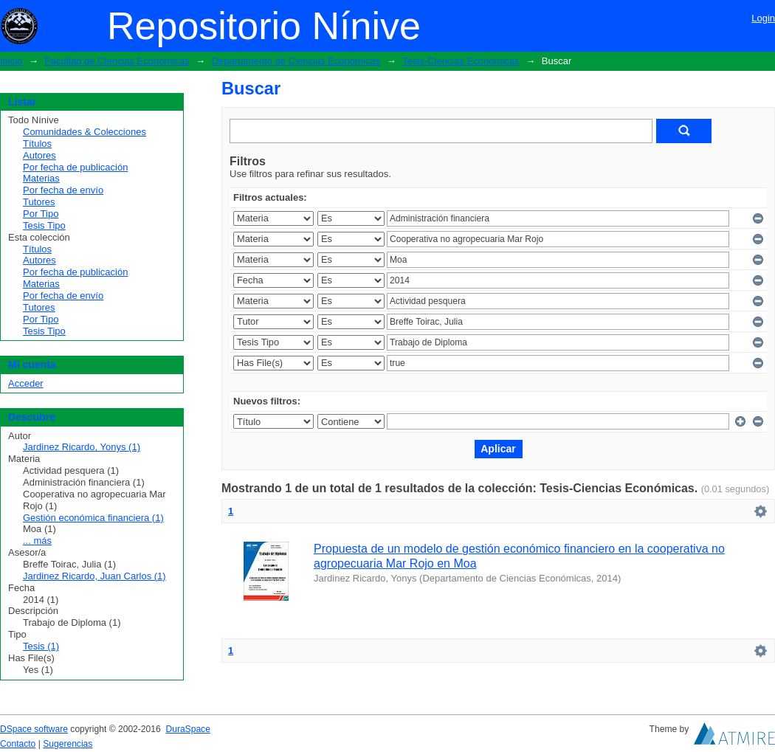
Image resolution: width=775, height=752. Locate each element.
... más (37, 540)
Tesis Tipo (44, 225)
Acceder (26, 383)
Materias (41, 178)
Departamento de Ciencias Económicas (296, 60)
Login (763, 18)
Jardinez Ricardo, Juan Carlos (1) (94, 576)
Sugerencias (67, 744)
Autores (39, 155)
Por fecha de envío (63, 190)
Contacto (17, 744)
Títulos (37, 143)
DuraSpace (187, 729)
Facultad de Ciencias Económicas (117, 60)
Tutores (39, 201)
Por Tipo (40, 213)
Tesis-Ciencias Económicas (460, 60)
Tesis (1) (41, 646)
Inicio (11, 60)
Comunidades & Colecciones (84, 131)
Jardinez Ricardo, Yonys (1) (81, 446)
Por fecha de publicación (75, 167)
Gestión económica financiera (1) (93, 517)
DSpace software (34, 729)
